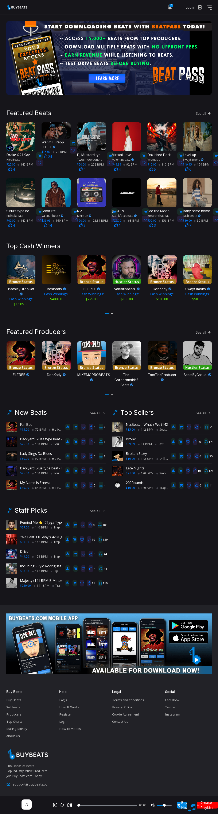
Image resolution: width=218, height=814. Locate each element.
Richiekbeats (14, 215)
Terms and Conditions (128, 698)
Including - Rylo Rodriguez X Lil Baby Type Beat (57, 564)
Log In (63, 720)
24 (48, 156)
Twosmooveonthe (89, 159)
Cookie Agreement (125, 713)
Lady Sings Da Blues (36, 452)
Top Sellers (137, 411)
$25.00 (24, 443)
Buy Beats (13, 698)
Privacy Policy (122, 705)
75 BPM (39, 428)
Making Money (16, 727)
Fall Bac (26, 423)
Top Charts (14, 720)
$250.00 (25, 584)
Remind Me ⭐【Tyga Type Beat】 (47, 521)
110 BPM (166, 164)
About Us (13, 734)
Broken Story (136, 452)
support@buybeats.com (28, 783)
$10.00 (130, 457)
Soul (55, 443)
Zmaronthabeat (158, 215)
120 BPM (145, 472)
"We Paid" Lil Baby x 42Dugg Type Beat (51, 535)
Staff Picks (31, 509)
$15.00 (24, 428)
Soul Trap (164, 428)
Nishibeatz (192, 215)
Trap (161, 486)
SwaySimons (193, 159)
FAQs (63, 698)
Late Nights (135, 467)
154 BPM (202, 164)
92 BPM (130, 164)
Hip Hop (56, 428)
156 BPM (166, 220)
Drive (24, 550)
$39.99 (130, 443)
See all (204, 113)
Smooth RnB (166, 472)
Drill (160, 457)
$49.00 (24, 555)
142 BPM (145, 428)
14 (48, 224)
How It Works (69, 705)
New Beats (31, 411)
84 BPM (39, 486)
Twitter (170, 705)
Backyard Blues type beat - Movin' (47, 437)
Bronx (131, 437)
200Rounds (135, 481)
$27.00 (130, 472)
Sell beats (13, 705)
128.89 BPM (98, 220)
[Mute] (153, 805)
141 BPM (41, 584)
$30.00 (24, 457)
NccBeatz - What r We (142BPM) (151, 423)
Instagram (172, 713)
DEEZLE (84, 215)
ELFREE (48, 146)
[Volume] (164, 805)
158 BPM (40, 555)
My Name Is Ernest (35, 481)
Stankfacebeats (124, 215)
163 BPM (131, 220)
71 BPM (60, 151)
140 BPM (25, 164)
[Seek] (107, 805)
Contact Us (120, 720)
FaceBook (172, 698)
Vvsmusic (153, 159)
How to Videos (70, 727)
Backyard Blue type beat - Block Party (49, 467)
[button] (107, 312)
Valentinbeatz (123, 159)
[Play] (62, 805)
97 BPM (39, 457)
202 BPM (96, 164)
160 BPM (60, 220)
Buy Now (182, 805)
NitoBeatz (13, 159)
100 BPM (40, 443)
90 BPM (201, 220)
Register (65, 713)
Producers (14, 713)
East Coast (163, 443)
